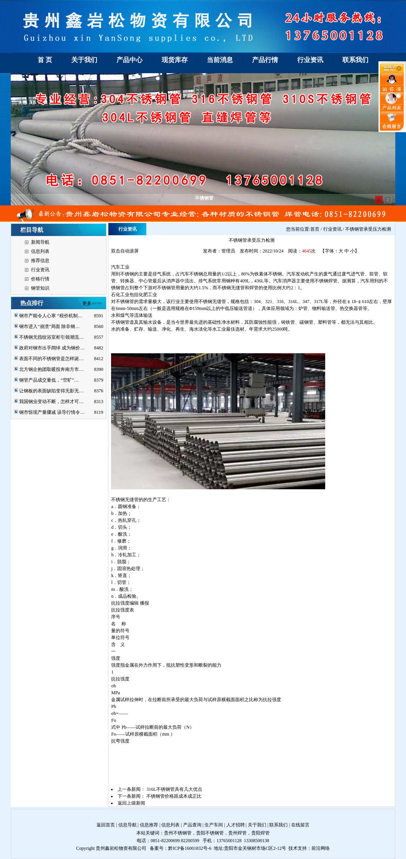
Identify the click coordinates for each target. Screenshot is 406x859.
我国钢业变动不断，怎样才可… (51, 401)
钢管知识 (40, 288)
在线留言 (300, 825)
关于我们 (257, 825)
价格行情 (40, 279)
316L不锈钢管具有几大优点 (174, 789)
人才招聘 (235, 825)
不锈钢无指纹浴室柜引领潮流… (51, 337)
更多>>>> (92, 303)
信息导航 (127, 825)
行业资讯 (40, 269)
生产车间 (214, 825)
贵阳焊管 (260, 833)
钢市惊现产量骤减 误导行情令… (52, 412)
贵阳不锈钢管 (210, 833)
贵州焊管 (237, 833)
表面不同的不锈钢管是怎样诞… (51, 358)
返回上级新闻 (131, 803)
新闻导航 (40, 242)
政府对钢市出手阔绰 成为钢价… (52, 348)
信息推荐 (149, 825)
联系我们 (278, 825)
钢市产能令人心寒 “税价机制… (50, 315)
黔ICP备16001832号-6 (189, 848)
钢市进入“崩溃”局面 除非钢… (49, 326)
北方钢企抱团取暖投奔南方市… (51, 369)
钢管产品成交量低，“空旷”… (49, 380)
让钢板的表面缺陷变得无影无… (51, 390)
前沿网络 (320, 848)
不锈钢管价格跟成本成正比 (173, 796)
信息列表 (40, 251)
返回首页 (106, 825)
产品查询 (192, 825)
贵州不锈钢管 (178, 833)
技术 (293, 848)
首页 (314, 229)
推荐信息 (40, 260)
